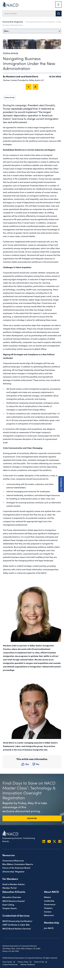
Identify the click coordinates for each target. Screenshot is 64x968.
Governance (49, 904)
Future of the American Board (16, 867)
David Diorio (32, 76)
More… (32, 31)
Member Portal (9, 887)
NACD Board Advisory (16, 928)
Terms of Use (39, 962)
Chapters (48, 908)
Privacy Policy (23, 962)
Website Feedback (27, 964)
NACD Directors (13, 901)
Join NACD (48, 928)
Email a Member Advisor (13, 884)
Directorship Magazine (12, 21)
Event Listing (8, 904)
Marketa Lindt (13, 76)
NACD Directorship (17, 921)
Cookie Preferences (10, 964)
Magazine (13, 871)
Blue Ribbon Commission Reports (17, 864)
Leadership (49, 900)
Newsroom (49, 915)
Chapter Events (9, 908)
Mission (47, 897)
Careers (47, 911)
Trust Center (7, 962)
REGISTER (32, 818)
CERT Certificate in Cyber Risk (16, 924)
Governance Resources (13, 860)
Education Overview (11, 897)
